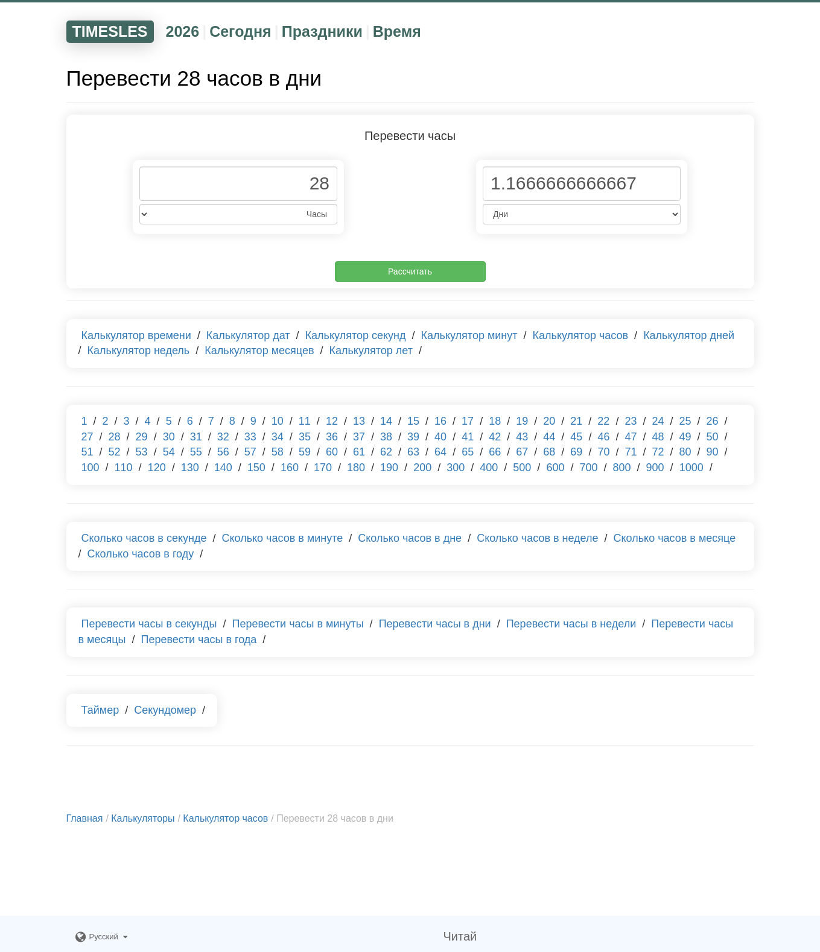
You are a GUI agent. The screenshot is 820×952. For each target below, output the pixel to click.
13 (359, 421)
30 (169, 437)
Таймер (100, 710)
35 (305, 437)
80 (685, 452)
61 (359, 452)
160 (290, 468)
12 (332, 421)
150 (256, 468)
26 (713, 421)
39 (413, 437)
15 (413, 421)
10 (278, 421)
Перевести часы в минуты (298, 624)
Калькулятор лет (371, 350)
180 (356, 468)
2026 (183, 31)
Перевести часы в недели (571, 624)
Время (397, 31)
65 (468, 452)
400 (489, 468)
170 (323, 468)
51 (87, 452)
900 (655, 468)
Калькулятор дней (688, 335)
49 (685, 437)
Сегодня (240, 31)
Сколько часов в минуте (282, 538)
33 (250, 437)
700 (588, 468)
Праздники (322, 31)
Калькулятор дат (248, 335)
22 (603, 421)
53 (142, 452)
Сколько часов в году (140, 554)
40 (440, 437)
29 (142, 437)
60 (332, 452)
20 (549, 421)
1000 (691, 468)
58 (278, 452)
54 (169, 452)
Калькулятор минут (469, 335)
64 (440, 452)
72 (658, 452)
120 (157, 468)
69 (576, 452)
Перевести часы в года (198, 639)
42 (495, 437)
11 (305, 421)
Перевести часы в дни (435, 624)
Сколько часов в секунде (144, 538)
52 (115, 452)
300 (456, 468)
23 (631, 421)
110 (124, 468)
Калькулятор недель (138, 350)
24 (658, 421)
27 (87, 437)
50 (713, 437)
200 (422, 468)
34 (278, 437)
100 (90, 468)
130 (190, 468)
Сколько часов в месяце (675, 538)
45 (576, 437)
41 (468, 437)
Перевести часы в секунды (149, 624)
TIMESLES (110, 31)
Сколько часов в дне (410, 538)
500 (522, 468)
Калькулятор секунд (355, 335)
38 (386, 437)
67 (522, 452)
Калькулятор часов (581, 335)
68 (549, 452)
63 (413, 452)
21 (576, 421)
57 (250, 452)
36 (332, 437)
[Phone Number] (238, 184)
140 (223, 468)
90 (713, 452)
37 (359, 437)
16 (440, 421)
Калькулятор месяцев (259, 350)
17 (468, 421)
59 (305, 452)
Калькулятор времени (136, 335)
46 (603, 437)
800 (622, 468)
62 (386, 452)
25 (685, 421)
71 (631, 452)
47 (631, 437)
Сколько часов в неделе (537, 538)
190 (389, 468)
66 (495, 452)
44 (549, 437)
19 (522, 421)
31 (196, 437)
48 (658, 437)
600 (555, 468)
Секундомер (165, 710)
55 (196, 452)
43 (522, 437)
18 (495, 421)
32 (223, 437)
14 (386, 421)
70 (603, 452)
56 (223, 452)
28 (115, 437)
